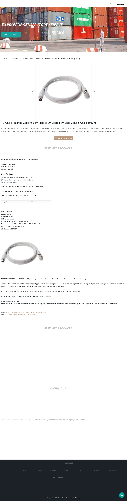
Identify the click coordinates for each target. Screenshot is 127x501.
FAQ (81, 470)
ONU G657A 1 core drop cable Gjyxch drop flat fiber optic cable (26, 312)
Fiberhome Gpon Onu (64, 303)
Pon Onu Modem (28, 303)
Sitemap (77, 498)
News (55, 470)
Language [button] (120, 4)
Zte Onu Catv (113, 303)
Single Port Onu (51, 303)
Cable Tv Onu (5, 303)
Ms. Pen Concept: (10, 421)
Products (15, 59)
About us (96, 470)
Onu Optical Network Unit (100, 303)
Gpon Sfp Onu (86, 303)
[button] (104, 4)
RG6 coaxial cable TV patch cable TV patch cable (19, 314)
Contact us (113, 470)
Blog (68, 470)
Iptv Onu (20, 303)
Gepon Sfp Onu (76, 303)
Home (6, 59)
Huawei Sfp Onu (40, 303)
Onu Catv (14, 303)
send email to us (63, 138)
